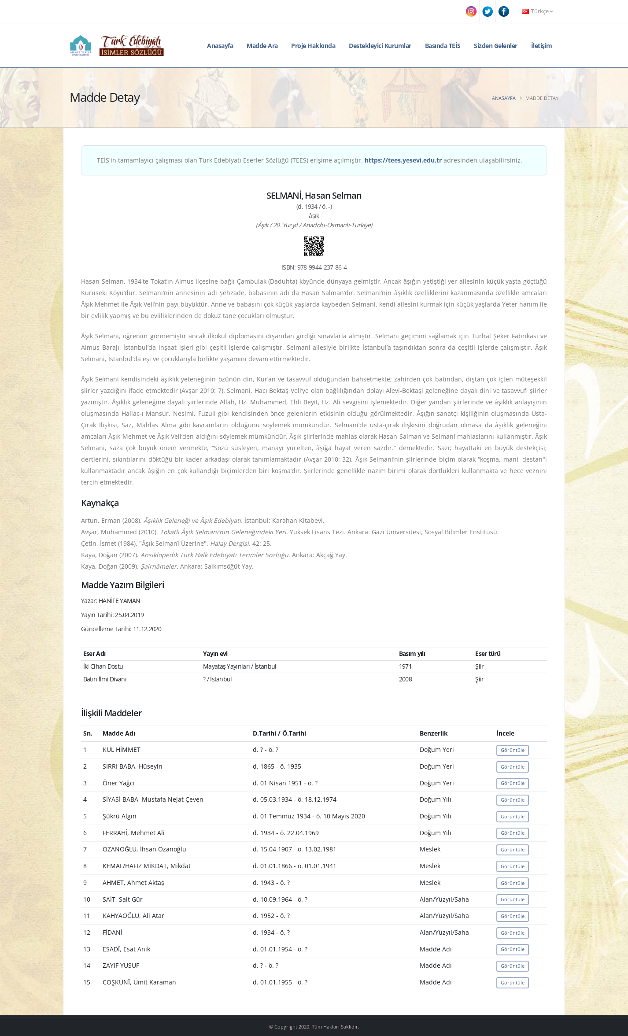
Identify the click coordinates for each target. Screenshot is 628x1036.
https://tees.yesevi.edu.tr (403, 160)
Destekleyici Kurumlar (380, 45)
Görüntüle (513, 750)
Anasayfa (220, 45)
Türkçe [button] (537, 11)
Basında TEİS (443, 45)
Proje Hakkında (313, 45)
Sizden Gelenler (495, 45)
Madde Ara (262, 45)
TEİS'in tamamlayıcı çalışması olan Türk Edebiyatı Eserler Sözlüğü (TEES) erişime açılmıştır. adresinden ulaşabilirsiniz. (309, 160)
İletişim (541, 45)
